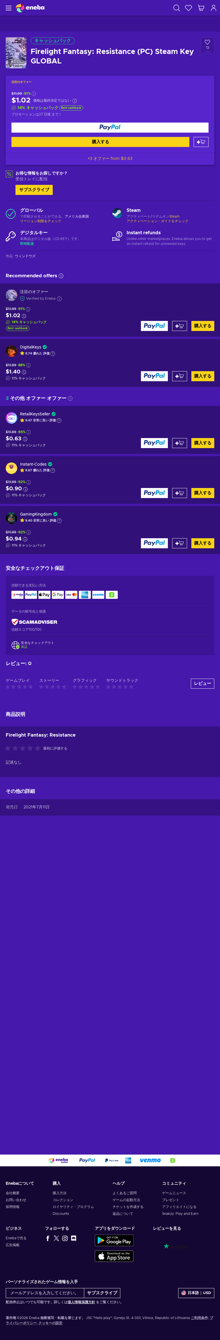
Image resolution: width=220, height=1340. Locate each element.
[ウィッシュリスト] (188, 8)
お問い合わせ (16, 1200)
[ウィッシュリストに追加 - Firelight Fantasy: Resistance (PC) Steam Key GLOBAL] (207, 46)
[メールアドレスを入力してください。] (45, 1293)
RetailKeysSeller (35, 414)
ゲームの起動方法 (126, 1200)
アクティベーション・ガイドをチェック (157, 221)
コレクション (63, 1200)
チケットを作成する (128, 1207)
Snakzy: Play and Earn (180, 1213)
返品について (123, 1213)
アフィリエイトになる (179, 1207)
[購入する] (110, 128)
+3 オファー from (110, 159)
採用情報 (12, 1207)
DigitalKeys (30, 347)
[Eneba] (30, 7)
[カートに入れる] (201, 142)
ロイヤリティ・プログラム (73, 1207)
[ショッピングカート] (201, 8)
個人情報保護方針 (81, 1302)
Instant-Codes (33, 464)
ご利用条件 (199, 1318)
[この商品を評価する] (24, 1047)
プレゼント (170, 1200)
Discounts (61, 1213)
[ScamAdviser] (34, 622)
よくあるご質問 (125, 1193)
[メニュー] (8, 8)
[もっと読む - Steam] (117, 214)
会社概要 (12, 1193)
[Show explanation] (52, 353)
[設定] (196, 1293)
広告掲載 (12, 1245)
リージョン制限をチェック (40, 221)
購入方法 (59, 1193)
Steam (174, 216)
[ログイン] (213, 8)
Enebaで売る (16, 1238)
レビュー (202, 983)
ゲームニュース (174, 1193)
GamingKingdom (36, 514)
